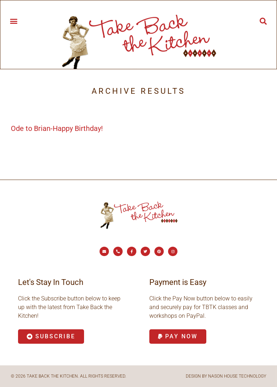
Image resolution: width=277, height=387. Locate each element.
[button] (13, 21)
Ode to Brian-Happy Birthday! (57, 128)
